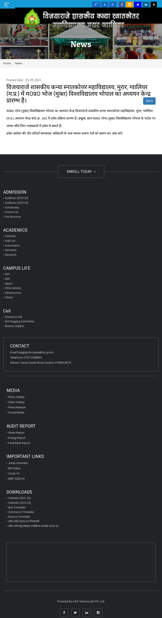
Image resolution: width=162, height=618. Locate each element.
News (18, 63)
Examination (12, 245)
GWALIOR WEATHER (81, 559)
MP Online (14, 468)
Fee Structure (13, 216)
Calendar (10, 236)
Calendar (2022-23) (19, 502)
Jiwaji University (18, 463)
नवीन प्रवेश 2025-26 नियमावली (23, 521)
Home (7, 63)
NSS (7, 278)
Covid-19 (13, 473)
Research (10, 254)
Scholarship (12, 207)
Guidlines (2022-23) (16, 198)
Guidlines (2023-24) (16, 202)
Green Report (16, 432)
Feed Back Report (19, 443)
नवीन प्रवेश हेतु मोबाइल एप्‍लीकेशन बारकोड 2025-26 (33, 526)
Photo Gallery (16, 397)
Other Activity (13, 288)
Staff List (10, 240)
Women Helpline (14, 326)
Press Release (17, 407)
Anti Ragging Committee (19, 321)
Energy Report (17, 437)
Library (9, 297)
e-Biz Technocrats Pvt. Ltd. (88, 601)
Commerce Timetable (21, 512)
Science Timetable (19, 516)
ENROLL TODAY (81, 171)
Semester (10, 250)
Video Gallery (16, 402)
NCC (7, 274)
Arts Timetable (17, 507)
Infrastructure (13, 292)
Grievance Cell (13, 316)
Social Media (16, 412)
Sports (8, 283)
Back (149, 101)
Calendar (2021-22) (19, 498)
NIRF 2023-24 (16, 478)
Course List (11, 212)
